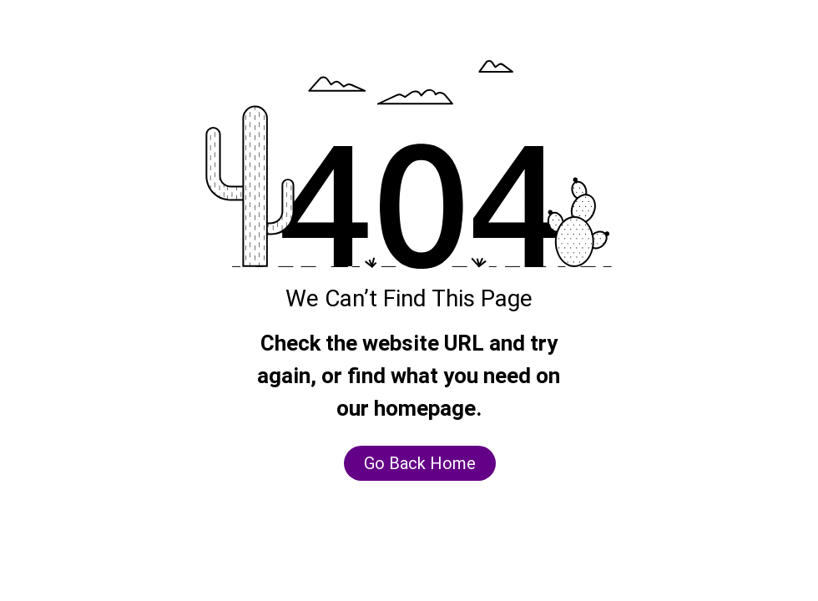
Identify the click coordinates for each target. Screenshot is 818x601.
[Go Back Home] (420, 463)
